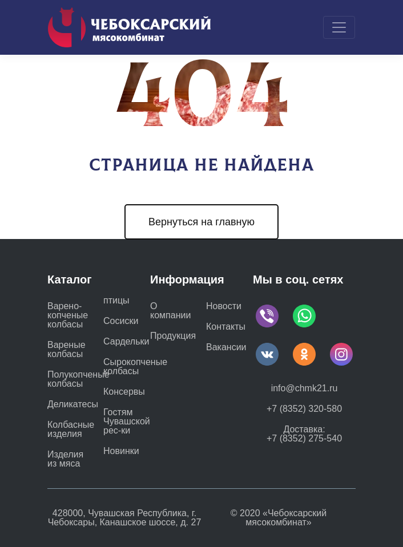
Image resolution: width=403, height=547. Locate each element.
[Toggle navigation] (339, 27)
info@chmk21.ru (304, 388)
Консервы (124, 391)
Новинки (121, 451)
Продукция (173, 336)
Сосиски (120, 321)
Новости (223, 306)
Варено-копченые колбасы (67, 315)
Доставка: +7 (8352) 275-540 (304, 433)
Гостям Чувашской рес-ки (126, 421)
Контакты (225, 326)
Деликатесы (72, 404)
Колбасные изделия (70, 429)
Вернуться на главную (201, 222)
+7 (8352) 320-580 (304, 409)
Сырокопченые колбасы (135, 367)
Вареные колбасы (66, 350)
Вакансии (226, 347)
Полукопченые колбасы (78, 379)
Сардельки (126, 341)
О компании (170, 310)
